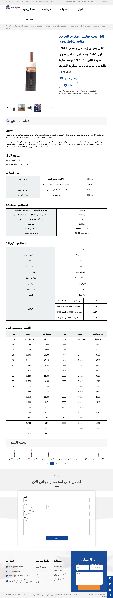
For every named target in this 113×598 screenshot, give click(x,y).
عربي (99, 1)
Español (73, 1)
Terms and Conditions (103, 595)
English (67, 1)
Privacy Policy (94, 594)
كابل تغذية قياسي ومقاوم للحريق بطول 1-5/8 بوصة (76, 93)
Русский (87, 1)
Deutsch (104, 1)
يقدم (56, 538)
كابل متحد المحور (76, 26)
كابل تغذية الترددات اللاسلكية (56, 26)
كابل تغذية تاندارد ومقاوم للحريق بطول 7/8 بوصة (75, 91)
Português (80, 1)
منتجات (87, 26)
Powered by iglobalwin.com (15, 594)
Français (94, 1)
